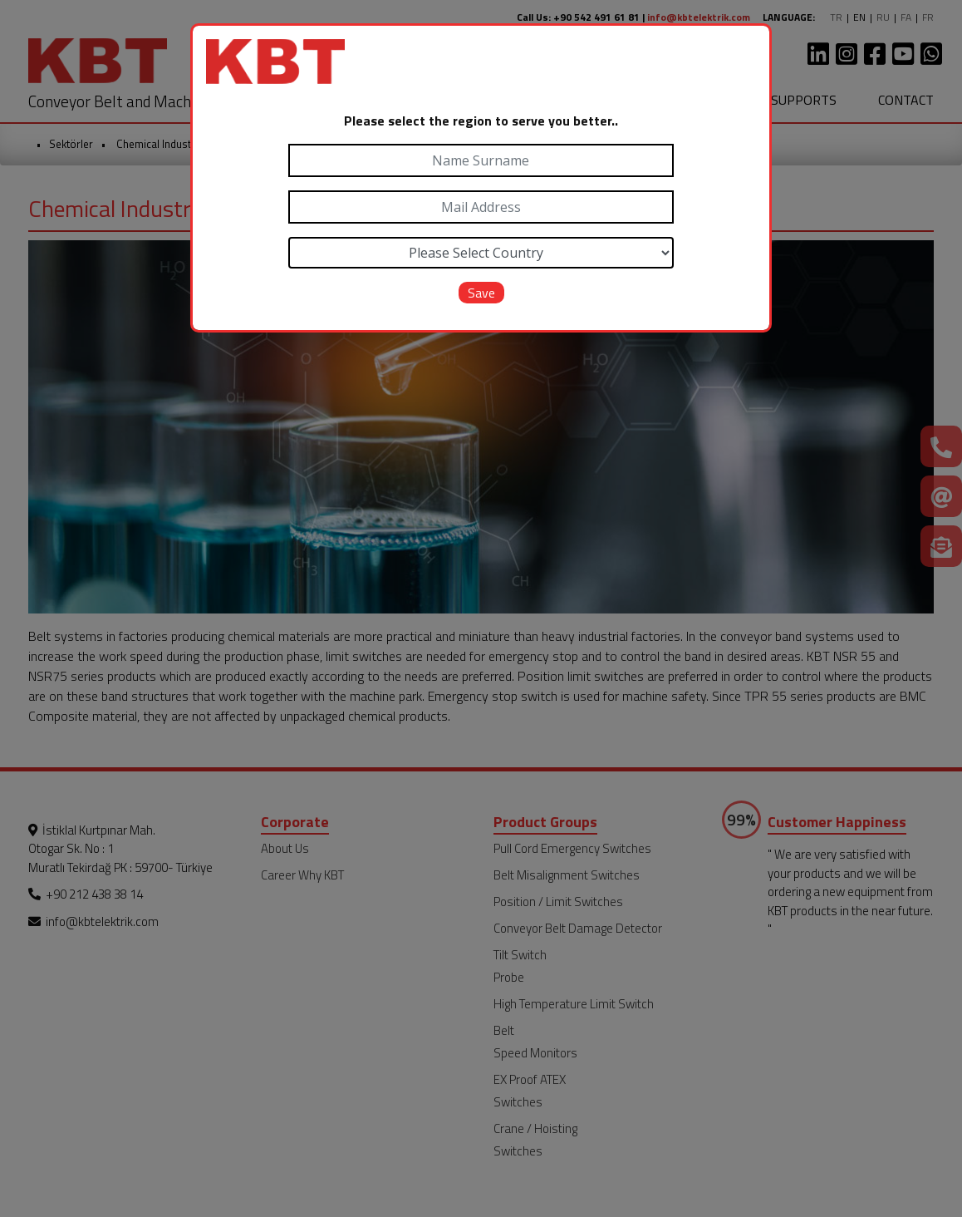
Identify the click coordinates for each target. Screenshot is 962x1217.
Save (481, 293)
